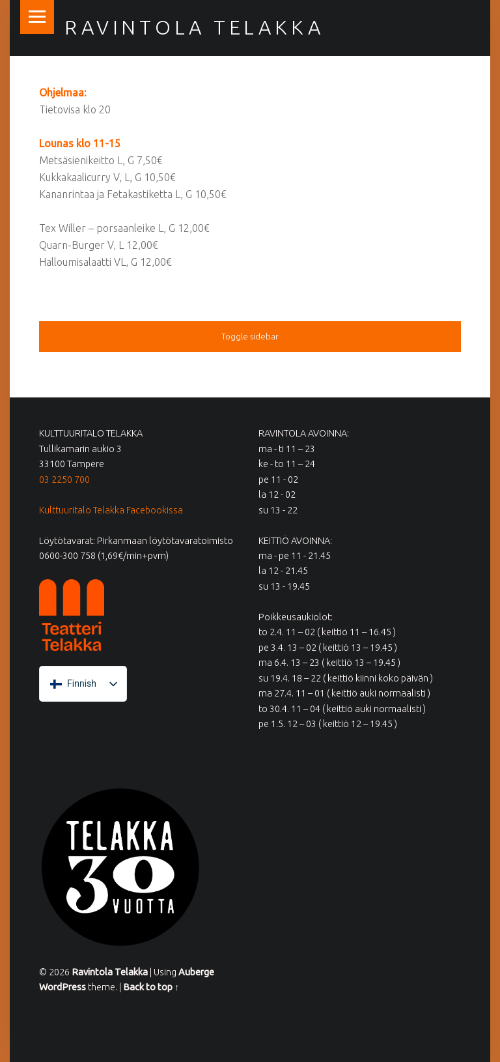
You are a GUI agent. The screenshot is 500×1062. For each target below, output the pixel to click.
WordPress (62, 987)
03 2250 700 (64, 479)
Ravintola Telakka (194, 27)
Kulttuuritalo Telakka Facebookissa (111, 510)
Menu (37, 17)
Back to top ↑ (151, 987)
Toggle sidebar (250, 336)
